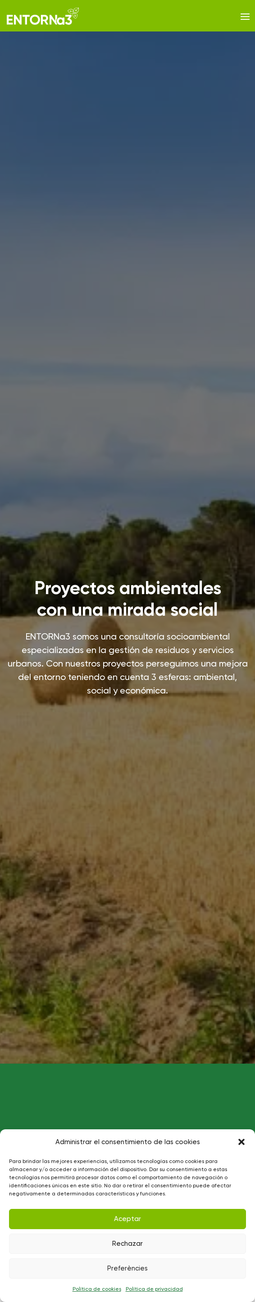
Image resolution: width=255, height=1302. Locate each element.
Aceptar (127, 1219)
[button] (241, 1141)
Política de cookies (97, 1289)
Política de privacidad (154, 1289)
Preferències (127, 1268)
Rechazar (127, 1243)
